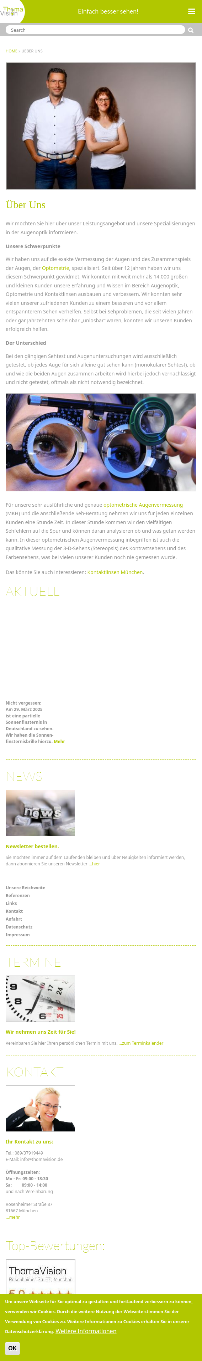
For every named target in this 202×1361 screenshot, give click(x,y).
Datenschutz (19, 927)
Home (11, 50)
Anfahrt (14, 919)
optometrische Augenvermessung (143, 504)
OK (12, 1350)
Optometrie (55, 268)
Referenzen (18, 895)
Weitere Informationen (85, 1333)
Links (11, 903)
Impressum (18, 935)
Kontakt (14, 911)
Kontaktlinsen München (115, 572)
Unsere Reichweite (25, 888)
